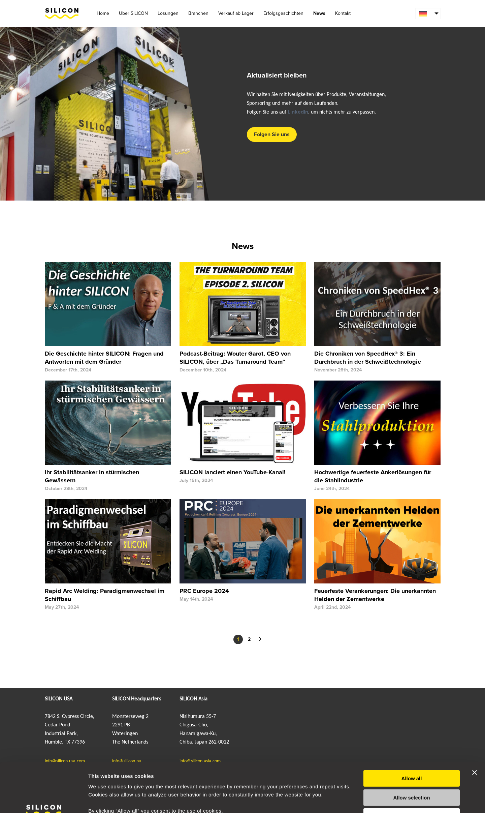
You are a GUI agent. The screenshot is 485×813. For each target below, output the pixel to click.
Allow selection (411, 751)
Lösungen (168, 13)
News (319, 13)
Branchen (198, 13)
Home (103, 13)
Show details (353, 800)
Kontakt (343, 13)
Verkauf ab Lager (236, 13)
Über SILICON (133, 13)
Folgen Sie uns (272, 134)
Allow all (411, 732)
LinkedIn (298, 112)
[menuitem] (428, 13)
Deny (412, 770)
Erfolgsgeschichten (283, 13)
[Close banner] (474, 726)
